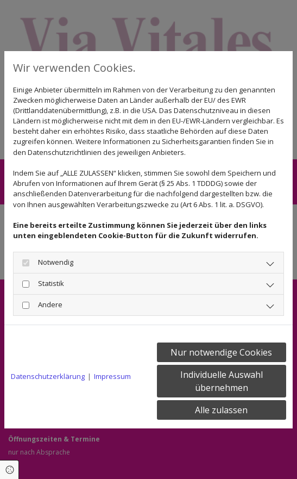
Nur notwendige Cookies (221, 352)
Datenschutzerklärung (48, 376)
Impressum (112, 376)
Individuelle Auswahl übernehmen (221, 381)
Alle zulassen (221, 410)
